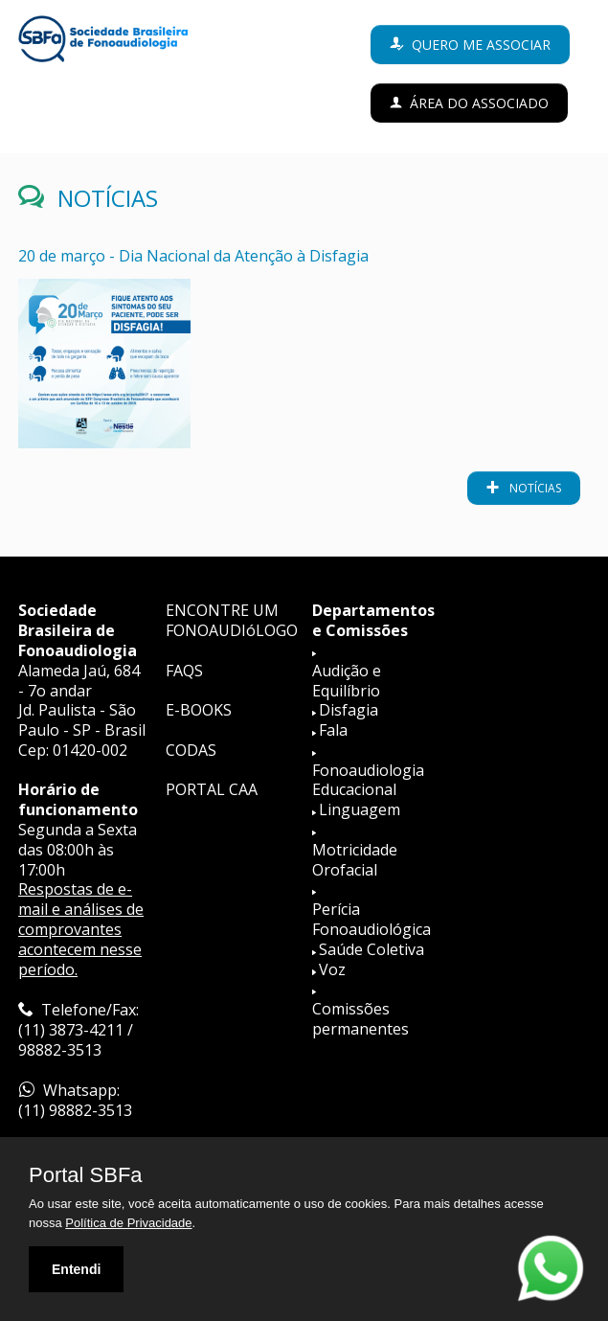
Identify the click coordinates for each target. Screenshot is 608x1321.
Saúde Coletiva (371, 949)
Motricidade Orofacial (354, 859)
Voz (332, 969)
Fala (333, 729)
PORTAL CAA (212, 789)
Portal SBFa (86, 1175)
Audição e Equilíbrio (346, 680)
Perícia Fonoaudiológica (371, 919)
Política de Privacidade (128, 1223)
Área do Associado (479, 103)
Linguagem (359, 809)
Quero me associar (481, 44)
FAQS (184, 670)
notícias (534, 488)
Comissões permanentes (360, 1018)
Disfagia (348, 709)
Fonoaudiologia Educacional (368, 780)
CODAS (191, 750)
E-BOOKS (199, 709)
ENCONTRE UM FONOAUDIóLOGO (232, 620)
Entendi (76, 1269)
